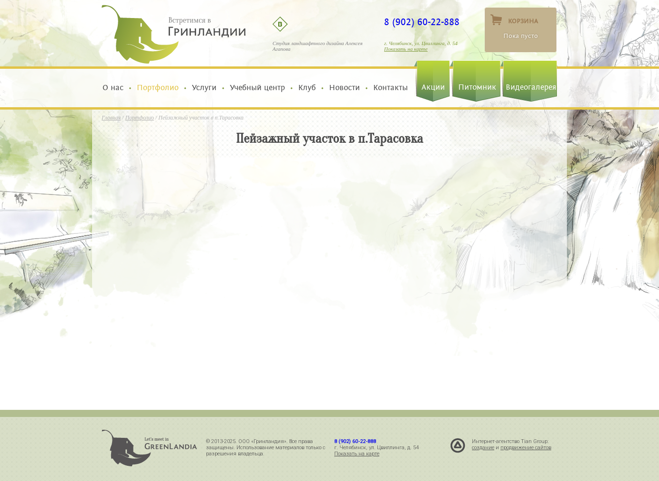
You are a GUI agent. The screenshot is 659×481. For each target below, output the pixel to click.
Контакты (388, 87)
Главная (111, 117)
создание (483, 447)
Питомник (477, 87)
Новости (344, 87)
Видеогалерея (531, 87)
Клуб (306, 87)
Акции (433, 87)
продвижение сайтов (525, 447)
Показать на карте (406, 49)
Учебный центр (257, 87)
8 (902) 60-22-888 (422, 22)
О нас (115, 87)
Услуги (204, 87)
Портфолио (157, 87)
